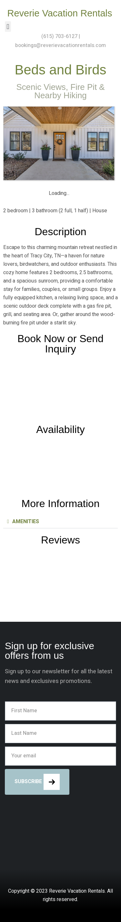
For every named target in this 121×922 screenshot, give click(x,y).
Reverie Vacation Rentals (59, 13)
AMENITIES (25, 521)
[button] (8, 26)
